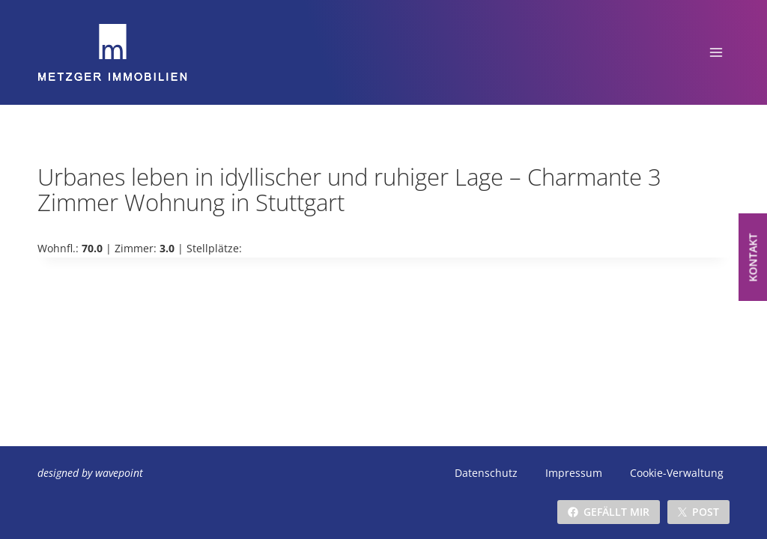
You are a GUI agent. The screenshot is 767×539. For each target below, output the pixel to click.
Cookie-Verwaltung (677, 473)
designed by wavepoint (90, 473)
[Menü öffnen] (716, 52)
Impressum (573, 473)
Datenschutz (486, 473)
